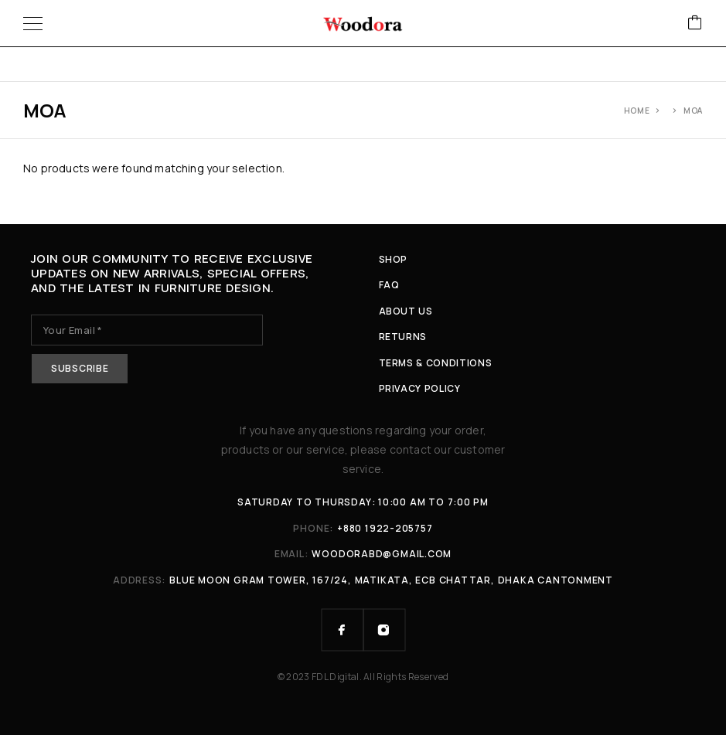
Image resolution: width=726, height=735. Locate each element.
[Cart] (695, 23)
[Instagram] (384, 630)
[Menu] (33, 23)
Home (637, 110)
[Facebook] (342, 630)
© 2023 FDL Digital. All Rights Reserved (363, 676)
